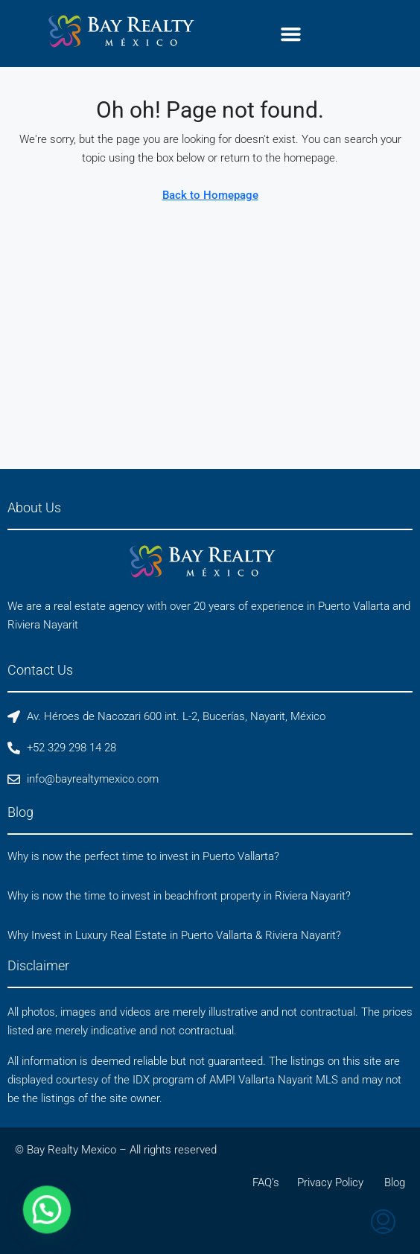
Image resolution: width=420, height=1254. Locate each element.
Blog (394, 1182)
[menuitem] (383, 1223)
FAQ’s (265, 1182)
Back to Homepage (210, 195)
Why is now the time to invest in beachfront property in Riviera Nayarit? (179, 896)
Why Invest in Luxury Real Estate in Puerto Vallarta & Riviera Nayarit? (174, 935)
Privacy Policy (330, 1182)
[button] (291, 33)
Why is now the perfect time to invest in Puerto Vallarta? (143, 856)
